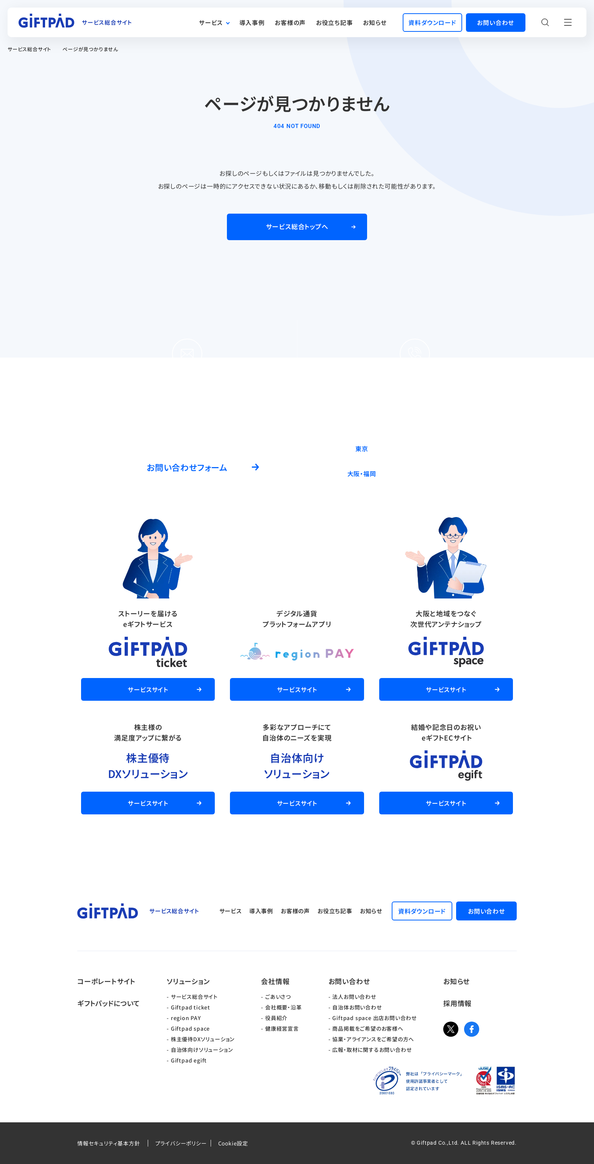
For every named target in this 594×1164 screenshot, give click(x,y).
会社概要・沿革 (283, 1007)
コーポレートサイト (106, 981)
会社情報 (275, 981)
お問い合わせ (349, 981)
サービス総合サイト (29, 49)
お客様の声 (290, 22)
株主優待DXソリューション (202, 1039)
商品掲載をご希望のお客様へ (367, 1028)
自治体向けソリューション (202, 1049)
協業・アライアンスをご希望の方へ (373, 1039)
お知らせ (375, 22)
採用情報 (457, 1003)
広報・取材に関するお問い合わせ (371, 1049)
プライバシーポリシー (181, 1143)
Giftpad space (190, 1028)
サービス (211, 22)
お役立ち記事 (334, 22)
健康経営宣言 (282, 1028)
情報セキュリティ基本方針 (108, 1143)
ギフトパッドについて (108, 1003)
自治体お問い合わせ (356, 1007)
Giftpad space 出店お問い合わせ (374, 1018)
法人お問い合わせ (354, 996)
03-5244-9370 (436, 448)
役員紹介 (276, 1018)
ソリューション (188, 981)
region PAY (186, 1018)
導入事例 (252, 22)
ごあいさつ (278, 996)
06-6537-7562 (436, 473)
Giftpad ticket (190, 1007)
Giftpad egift (189, 1060)
